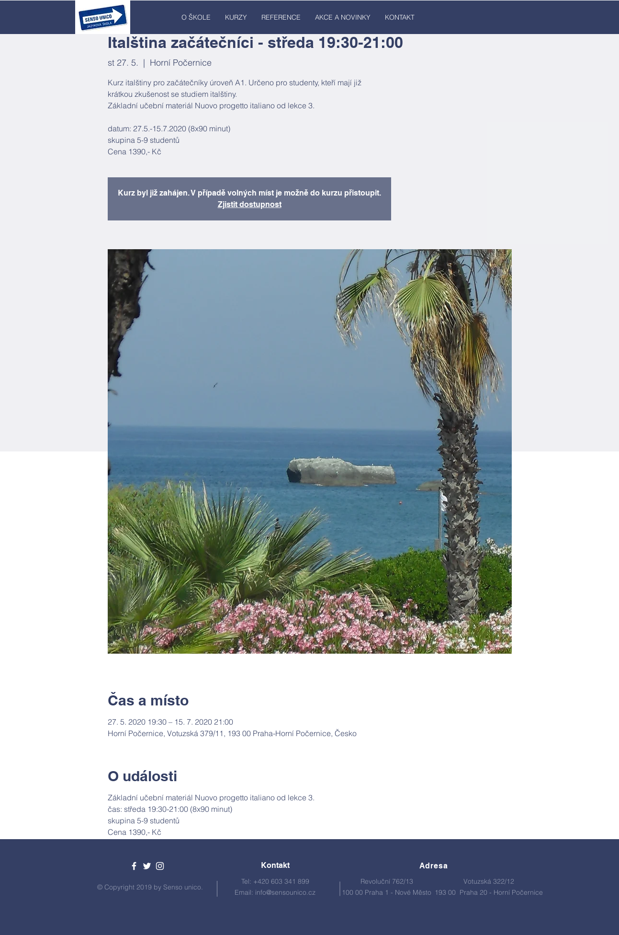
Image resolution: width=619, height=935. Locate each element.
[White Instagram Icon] (160, 866)
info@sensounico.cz (285, 892)
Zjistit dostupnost (249, 204)
